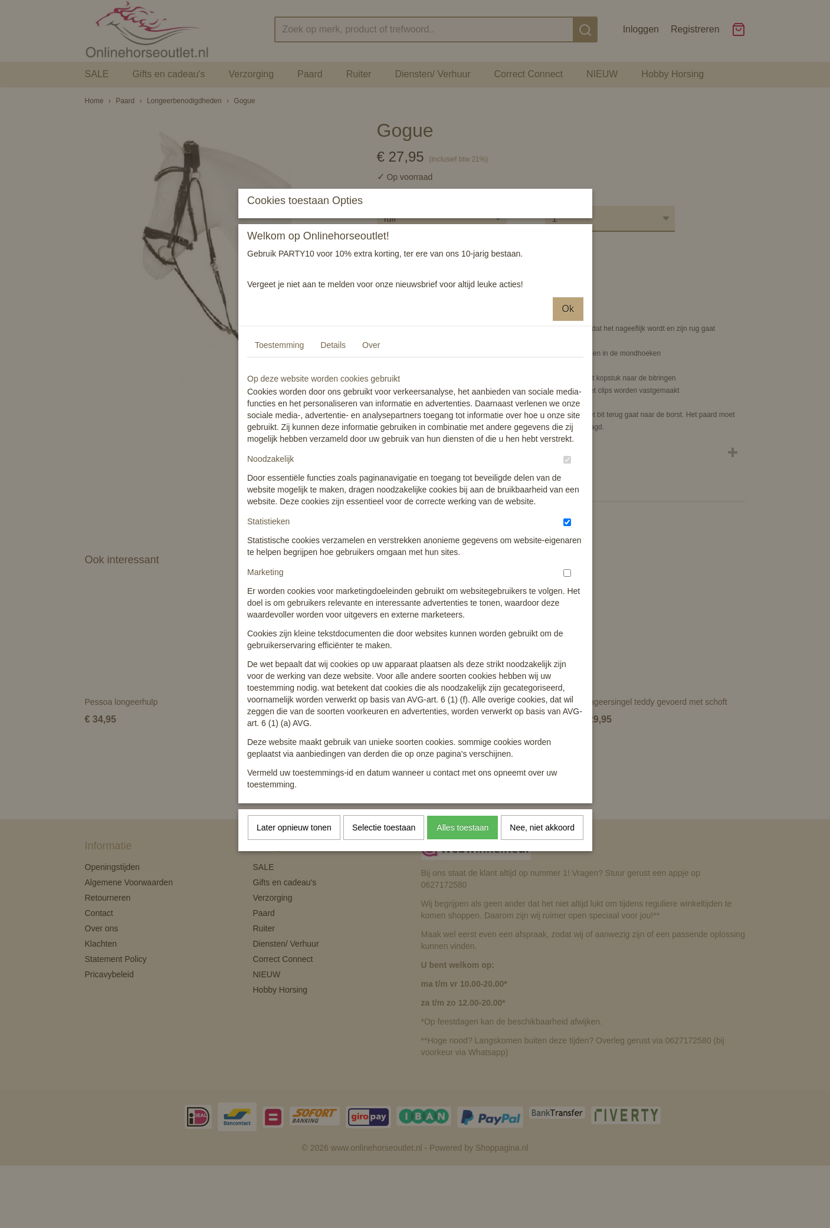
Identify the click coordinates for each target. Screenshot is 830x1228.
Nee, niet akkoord (542, 932)
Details (333, 449)
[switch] (567, 564)
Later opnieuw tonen (294, 932)
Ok (568, 413)
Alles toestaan (462, 932)
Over (371, 449)
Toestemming (279, 449)
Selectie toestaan (383, 932)
